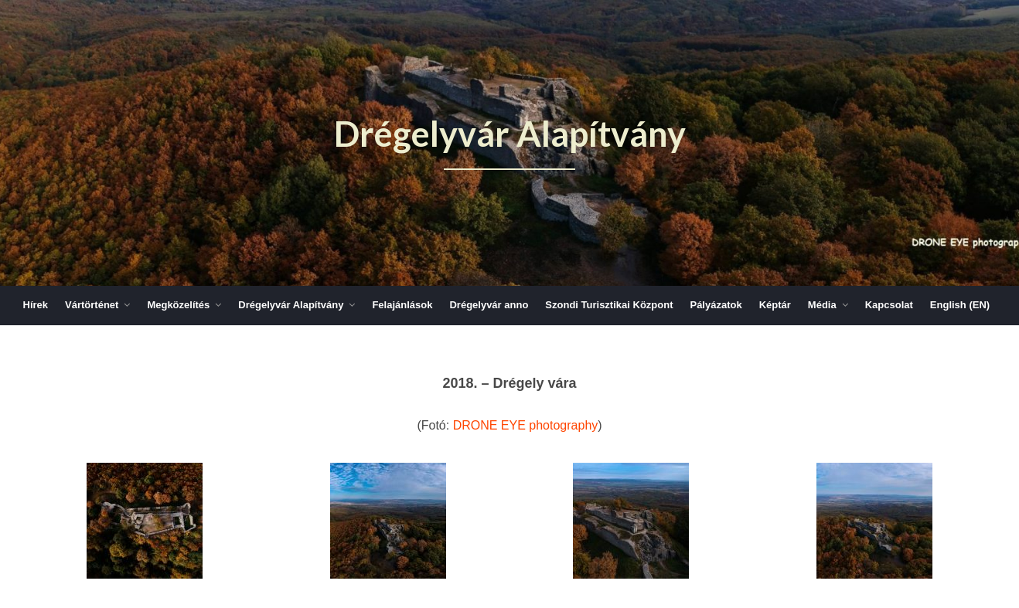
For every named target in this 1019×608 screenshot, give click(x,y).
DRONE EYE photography (525, 425)
